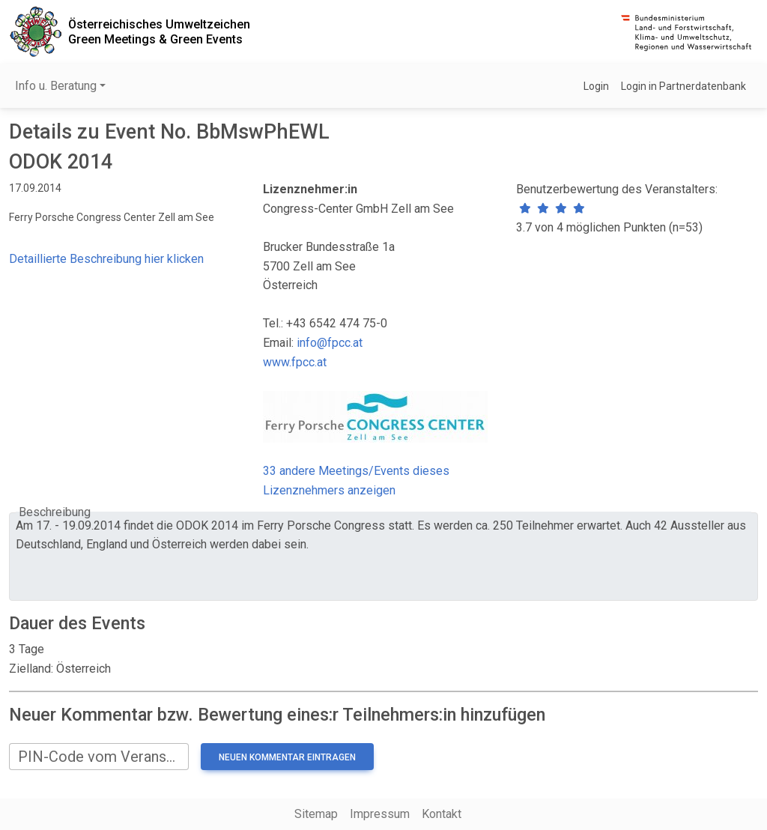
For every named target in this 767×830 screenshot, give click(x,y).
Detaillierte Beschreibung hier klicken (106, 259)
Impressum (380, 814)
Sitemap (316, 814)
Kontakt (441, 814)
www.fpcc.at (295, 362)
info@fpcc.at (330, 343)
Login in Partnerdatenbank (683, 86)
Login (596, 86)
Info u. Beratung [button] (56, 86)
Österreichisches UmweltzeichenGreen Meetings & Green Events (159, 31)
